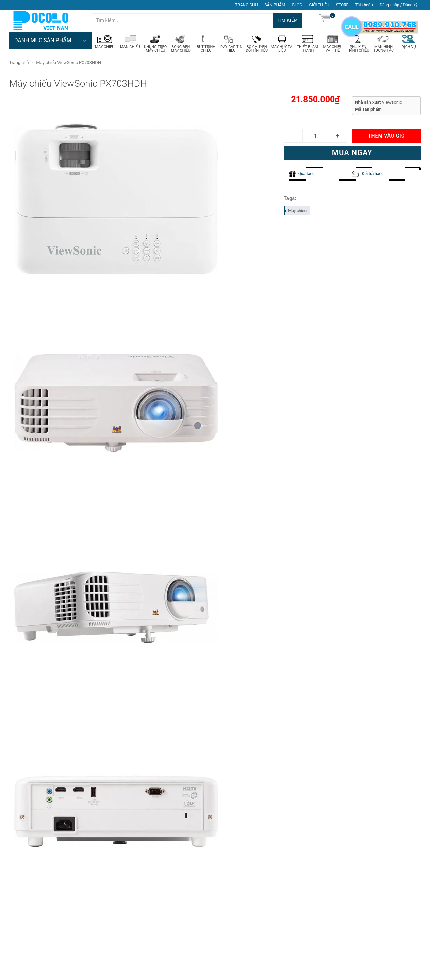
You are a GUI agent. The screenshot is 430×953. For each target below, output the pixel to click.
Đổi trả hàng (368, 176)
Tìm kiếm (288, 20)
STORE (342, 5)
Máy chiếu (295, 212)
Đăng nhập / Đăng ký (398, 5)
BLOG (297, 5)
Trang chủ (19, 64)
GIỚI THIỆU (319, 5)
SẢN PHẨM (274, 5)
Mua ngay (352, 155)
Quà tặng (302, 176)
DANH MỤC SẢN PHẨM (50, 42)
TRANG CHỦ (246, 5)
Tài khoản (364, 5)
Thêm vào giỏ (386, 138)
